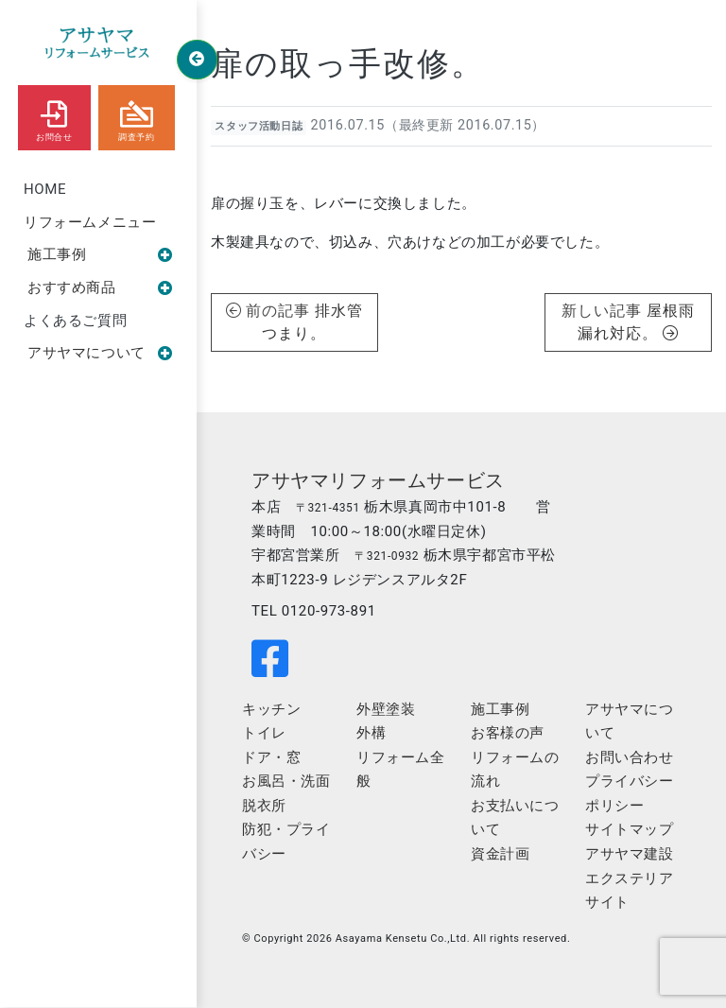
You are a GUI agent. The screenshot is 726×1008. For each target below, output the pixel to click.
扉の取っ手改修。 (348, 63)
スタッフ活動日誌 (258, 126)
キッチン (271, 709)
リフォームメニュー (90, 222)
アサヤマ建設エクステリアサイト (629, 878)
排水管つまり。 (312, 322)
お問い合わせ (629, 757)
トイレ (264, 732)
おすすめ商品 (100, 287)
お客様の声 (507, 732)
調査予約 (136, 117)
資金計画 (500, 853)
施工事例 (100, 254)
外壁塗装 (385, 709)
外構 (371, 732)
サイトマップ (629, 829)
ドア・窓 (271, 757)
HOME (45, 189)
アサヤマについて (100, 352)
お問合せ (54, 117)
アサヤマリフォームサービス (378, 480)
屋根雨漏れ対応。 (636, 322)
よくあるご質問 (75, 320)
